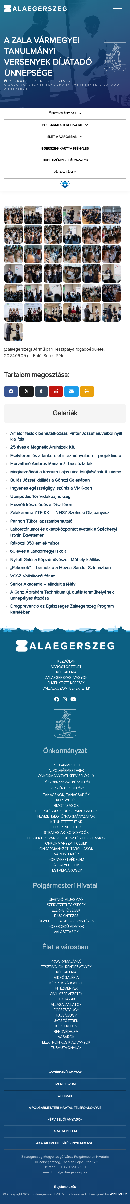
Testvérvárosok (66, 870)
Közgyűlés (66, 800)
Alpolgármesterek (66, 770)
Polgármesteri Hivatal (62, 125)
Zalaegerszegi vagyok (66, 678)
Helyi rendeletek (66, 827)
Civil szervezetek (66, 994)
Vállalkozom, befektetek (66, 688)
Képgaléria (52, 81)
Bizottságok (66, 806)
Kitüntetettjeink (66, 822)
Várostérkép (66, 854)
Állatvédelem (66, 865)
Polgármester (66, 765)
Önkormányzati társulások (66, 849)
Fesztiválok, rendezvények (66, 967)
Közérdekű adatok (66, 927)
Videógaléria (66, 978)
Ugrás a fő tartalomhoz (113, 2)
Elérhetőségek (66, 910)
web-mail (65, 1096)
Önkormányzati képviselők (63, 776)
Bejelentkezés (65, 1187)
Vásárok (66, 1037)
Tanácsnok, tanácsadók (66, 795)
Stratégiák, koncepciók (66, 833)
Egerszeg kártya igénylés (65, 148)
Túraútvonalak (66, 1048)
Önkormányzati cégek (66, 843)
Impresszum (65, 1084)
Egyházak (66, 999)
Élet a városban (62, 137)
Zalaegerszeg (35, 8)
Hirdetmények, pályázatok (65, 160)
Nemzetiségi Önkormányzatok (66, 816)
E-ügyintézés (66, 916)
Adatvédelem (65, 1131)
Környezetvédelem (66, 860)
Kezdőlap (17, 81)
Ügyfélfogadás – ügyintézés (66, 921)
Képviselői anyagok (65, 1119)
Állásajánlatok (66, 1005)
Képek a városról (66, 983)
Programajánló (66, 961)
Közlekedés (66, 1026)
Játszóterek (66, 1021)
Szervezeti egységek (66, 905)
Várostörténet (66, 667)
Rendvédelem (66, 1032)
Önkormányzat (62, 113)
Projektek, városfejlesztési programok (66, 838)
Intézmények (66, 988)
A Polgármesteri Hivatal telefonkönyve (65, 1108)
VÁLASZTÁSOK (65, 172)
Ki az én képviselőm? (67, 788)
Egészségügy (66, 1010)
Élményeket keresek (66, 683)
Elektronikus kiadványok (66, 1042)
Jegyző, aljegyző (66, 900)
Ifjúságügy (66, 1015)
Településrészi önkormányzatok (66, 811)
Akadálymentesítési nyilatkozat (65, 1143)
